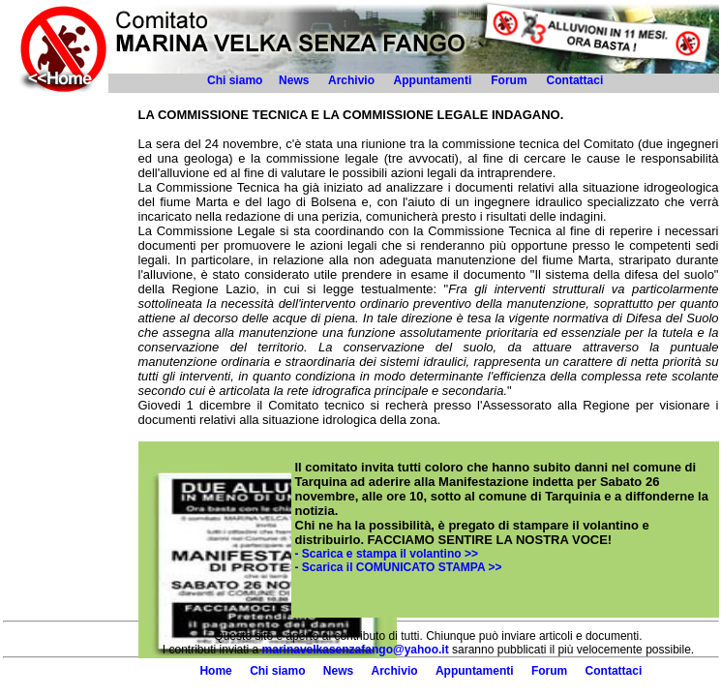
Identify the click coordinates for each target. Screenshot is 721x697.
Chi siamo (234, 80)
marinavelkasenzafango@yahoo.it (355, 649)
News (294, 80)
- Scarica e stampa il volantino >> (386, 554)
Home (215, 671)
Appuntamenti (433, 80)
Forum (508, 80)
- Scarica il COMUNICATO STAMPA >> (398, 567)
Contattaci (577, 80)
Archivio (351, 80)
